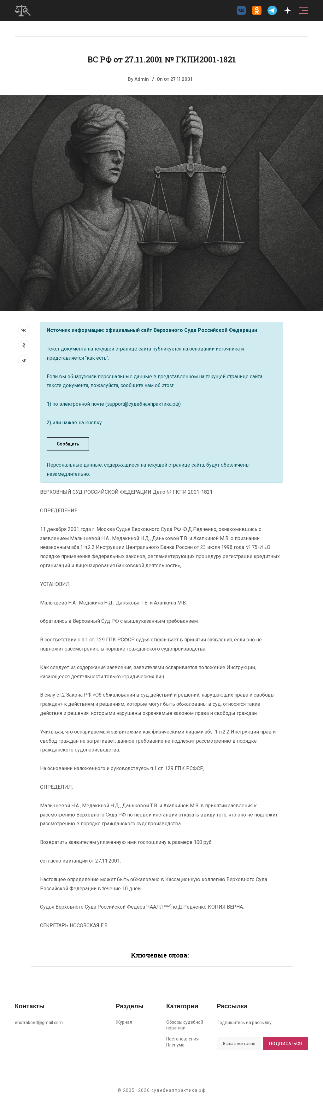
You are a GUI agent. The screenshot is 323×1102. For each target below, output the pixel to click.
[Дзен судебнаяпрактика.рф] (287, 10)
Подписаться (285, 1043)
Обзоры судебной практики (184, 1025)
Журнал (124, 1022)
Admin (141, 79)
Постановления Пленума (182, 1041)
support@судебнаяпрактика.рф (143, 404)
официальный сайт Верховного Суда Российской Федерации (181, 330)
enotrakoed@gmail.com (39, 1022)
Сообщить (68, 443)
